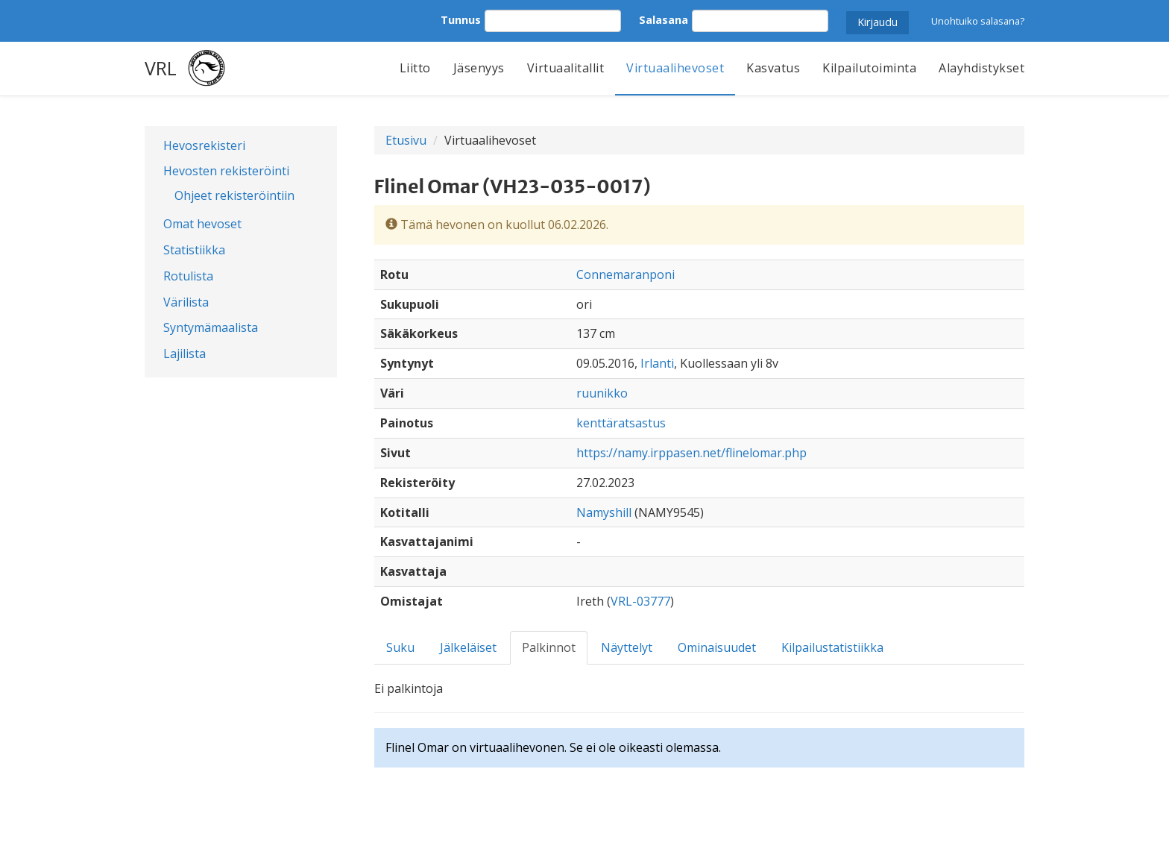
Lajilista (184, 353)
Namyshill (603, 512)
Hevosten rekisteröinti (226, 171)
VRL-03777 (640, 601)
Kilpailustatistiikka (832, 647)
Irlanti (657, 363)
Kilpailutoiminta (869, 68)
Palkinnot (549, 647)
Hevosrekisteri (204, 145)
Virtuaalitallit (566, 68)
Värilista (186, 302)
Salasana (663, 20)
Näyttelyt (626, 647)
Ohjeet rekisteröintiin (234, 195)
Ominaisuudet (717, 647)
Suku (400, 647)
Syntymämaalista (210, 327)
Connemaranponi (625, 274)
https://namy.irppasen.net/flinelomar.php (691, 453)
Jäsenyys (479, 68)
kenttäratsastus (621, 423)
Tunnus (461, 20)
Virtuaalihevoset (675, 68)
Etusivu (405, 140)
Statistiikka (194, 250)
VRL (161, 68)
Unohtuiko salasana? (977, 21)
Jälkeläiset (468, 647)
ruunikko (602, 393)
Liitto (415, 68)
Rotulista (188, 276)
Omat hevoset (202, 224)
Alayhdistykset (981, 68)
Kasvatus (773, 68)
